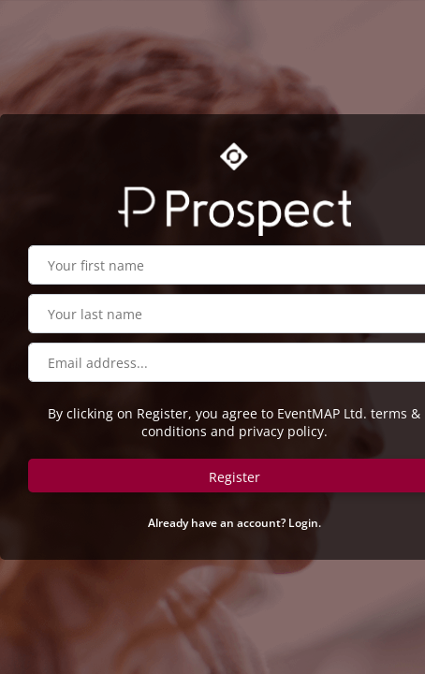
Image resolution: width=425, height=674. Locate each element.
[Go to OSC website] (234, 156)
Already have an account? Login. (234, 523)
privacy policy (281, 431)
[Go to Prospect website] (234, 208)
